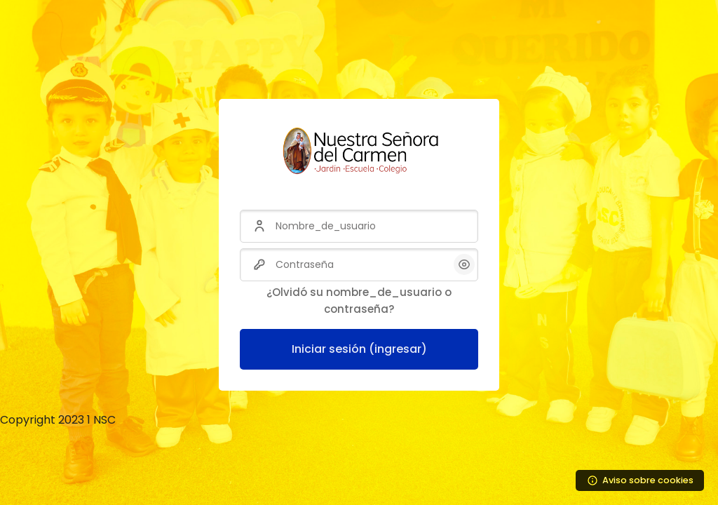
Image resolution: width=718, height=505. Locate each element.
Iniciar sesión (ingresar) (359, 349)
